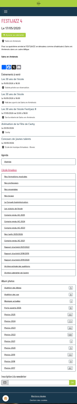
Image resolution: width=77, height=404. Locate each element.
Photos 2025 (38, 314)
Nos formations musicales (15, 176)
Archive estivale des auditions (17, 266)
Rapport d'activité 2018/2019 (16, 253)
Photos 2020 (38, 348)
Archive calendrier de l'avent (16, 272)
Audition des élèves (38, 287)
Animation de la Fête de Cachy (18, 124)
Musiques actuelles (38, 301)
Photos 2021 (38, 341)
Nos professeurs (11, 183)
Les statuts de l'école (13, 208)
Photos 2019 (38, 354)
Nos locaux (9, 196)
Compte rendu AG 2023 (14, 228)
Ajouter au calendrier (13, 35)
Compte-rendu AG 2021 (14, 240)
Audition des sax (38, 294)
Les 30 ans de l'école (12, 79)
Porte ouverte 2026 (38, 308)
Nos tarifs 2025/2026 (13, 234)
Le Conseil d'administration (16, 202)
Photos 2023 (38, 328)
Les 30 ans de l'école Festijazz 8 (18, 109)
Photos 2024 (38, 321)
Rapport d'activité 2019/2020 (16, 260)
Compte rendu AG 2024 (14, 221)
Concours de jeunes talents (16, 138)
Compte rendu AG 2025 (14, 215)
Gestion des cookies (38, 400)
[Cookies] (5, 398)
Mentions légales (38, 396)
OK (72, 382)
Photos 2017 (38, 368)
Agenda (7, 161)
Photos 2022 (38, 334)
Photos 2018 (38, 361)
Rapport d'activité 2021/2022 (16, 247)
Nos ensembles (11, 189)
